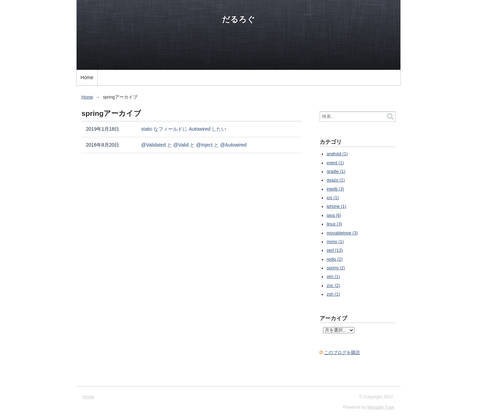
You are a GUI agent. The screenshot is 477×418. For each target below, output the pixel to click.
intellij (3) (335, 189)
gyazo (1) (336, 180)
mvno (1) (335, 241)
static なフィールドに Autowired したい (183, 129)
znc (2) (333, 285)
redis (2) (334, 259)
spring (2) (336, 268)
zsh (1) (333, 294)
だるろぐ (238, 19)
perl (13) (335, 250)
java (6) (334, 215)
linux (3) (334, 224)
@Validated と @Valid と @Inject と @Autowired (193, 145)
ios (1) (333, 197)
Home (86, 77)
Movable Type (380, 407)
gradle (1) (336, 171)
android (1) (337, 153)
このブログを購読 (342, 352)
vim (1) (333, 276)
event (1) (335, 162)
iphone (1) (336, 206)
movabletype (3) (342, 233)
